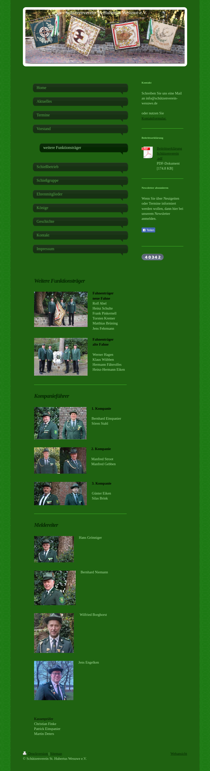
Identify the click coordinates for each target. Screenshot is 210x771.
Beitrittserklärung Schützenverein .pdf (169, 153)
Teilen (148, 230)
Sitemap (56, 754)
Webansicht (178, 754)
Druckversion (36, 754)
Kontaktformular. (154, 118)
